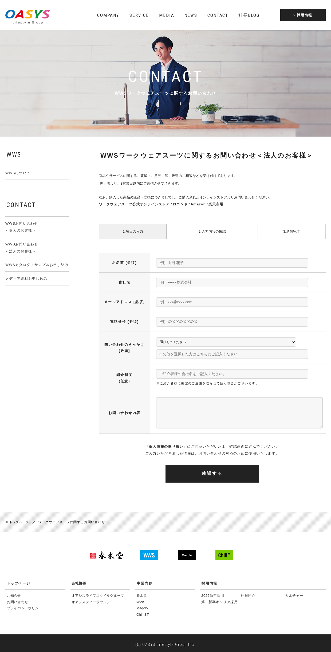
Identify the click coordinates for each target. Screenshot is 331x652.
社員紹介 (248, 593)
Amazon (191, 204)
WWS (140, 600)
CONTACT (217, 15)
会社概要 (79, 581)
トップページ (18, 520)
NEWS (190, 15)
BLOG (248, 15)
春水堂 (141, 593)
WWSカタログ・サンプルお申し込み (37, 265)
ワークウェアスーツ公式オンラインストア (132, 204)
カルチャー (294, 593)
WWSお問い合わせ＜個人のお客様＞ (21, 226)
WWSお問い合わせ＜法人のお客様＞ (21, 247)
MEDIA (166, 15)
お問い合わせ (17, 600)
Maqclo (142, 606)
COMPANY (108, 15)
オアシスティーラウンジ (91, 600)
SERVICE (139, 15)
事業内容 (144, 581)
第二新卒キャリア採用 (219, 600)
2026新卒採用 (212, 593)
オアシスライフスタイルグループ (98, 593)
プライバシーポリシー (24, 606)
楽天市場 (208, 204)
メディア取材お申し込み (26, 279)
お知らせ (14, 593)
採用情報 (209, 581)
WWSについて (17, 173)
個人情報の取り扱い (166, 444)
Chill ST (142, 612)
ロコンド (175, 204)
